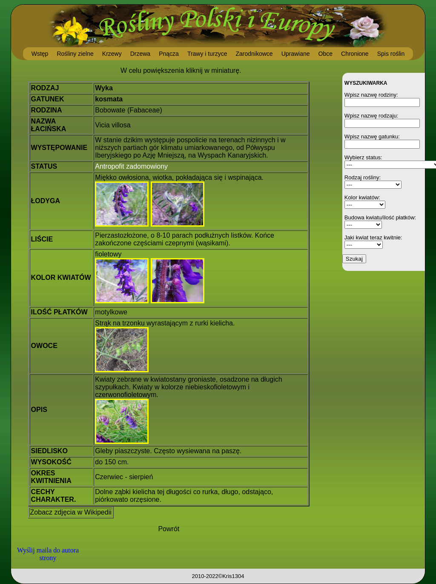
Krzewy (112, 53)
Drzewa (140, 53)
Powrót (168, 528)
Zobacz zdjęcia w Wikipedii (71, 512)
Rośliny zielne (75, 53)
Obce (325, 53)
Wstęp (40, 53)
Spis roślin (391, 53)
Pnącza (169, 53)
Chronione (355, 53)
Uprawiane (295, 53)
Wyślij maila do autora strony (48, 554)
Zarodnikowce (253, 53)
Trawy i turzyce (207, 53)
